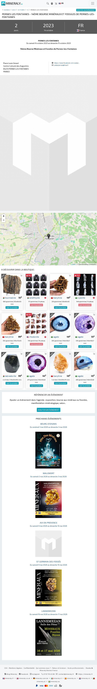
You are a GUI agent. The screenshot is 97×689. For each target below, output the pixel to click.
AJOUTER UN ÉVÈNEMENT (48, 410)
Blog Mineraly (10, 674)
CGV (5, 668)
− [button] (3, 220)
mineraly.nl (84, 678)
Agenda (7, 10)
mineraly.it (56, 678)
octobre (21, 10)
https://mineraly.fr (85, 674)
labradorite (9, 376)
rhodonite (33, 336)
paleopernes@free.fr (61, 65)
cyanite (80, 297)
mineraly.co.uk (23, 678)
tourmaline (9, 297)
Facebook (23, 674)
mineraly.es (70, 678)
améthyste (33, 297)
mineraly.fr (8, 678)
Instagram (35, 674)
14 (27, 10)
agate (55, 336)
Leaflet (73, 264)
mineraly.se (54, 681)
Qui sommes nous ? (43, 668)
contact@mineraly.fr (66, 674)
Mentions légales (15, 668)
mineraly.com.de (40, 678)
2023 (14, 10)
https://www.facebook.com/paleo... (67, 63)
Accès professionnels (76, 668)
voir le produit (12, 307)
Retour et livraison (59, 668)
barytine (56, 297)
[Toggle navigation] (92, 3)
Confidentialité (29, 668)
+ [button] (3, 216)
